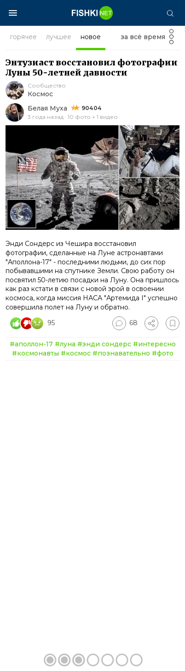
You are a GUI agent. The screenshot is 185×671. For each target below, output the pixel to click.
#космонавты (35, 353)
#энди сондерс (104, 344)
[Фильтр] (171, 39)
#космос (76, 353)
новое (91, 37)
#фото (162, 353)
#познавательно (121, 353)
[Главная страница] (92, 13)
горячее (23, 37)
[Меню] (13, 13)
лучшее (58, 37)
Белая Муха (47, 108)
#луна (65, 344)
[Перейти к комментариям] (125, 323)
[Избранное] (172, 323)
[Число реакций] (33, 323)
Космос (40, 94)
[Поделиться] (151, 323)
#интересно (154, 344)
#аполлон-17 (31, 344)
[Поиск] (169, 13)
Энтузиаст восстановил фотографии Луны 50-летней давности (92, 67)
